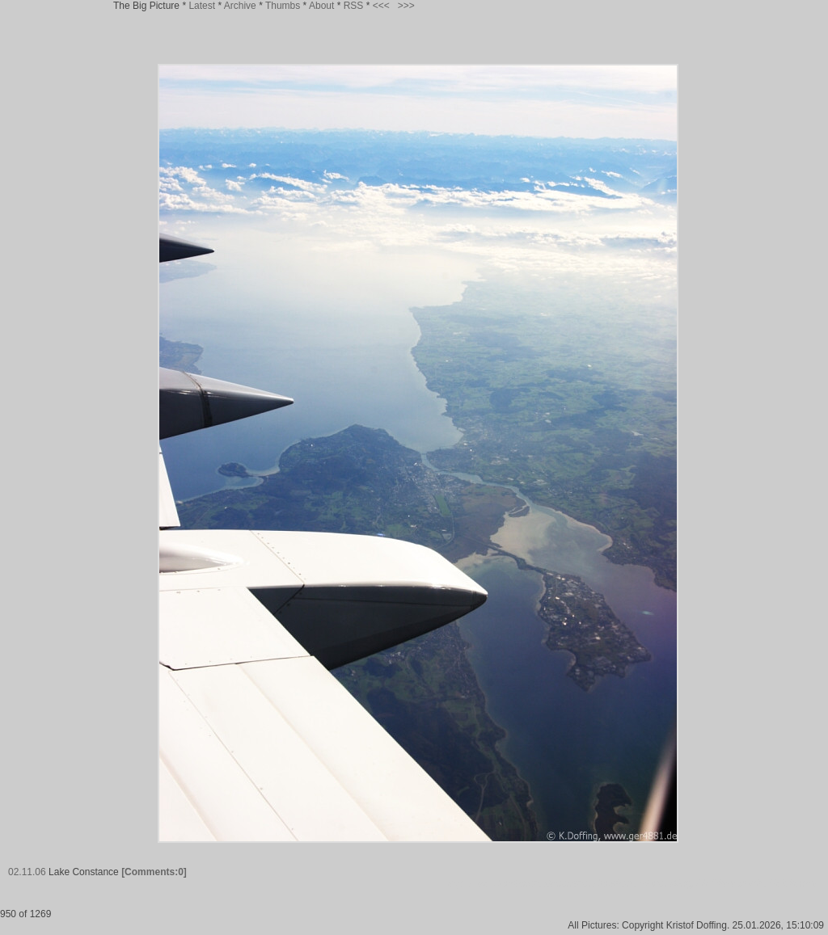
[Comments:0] (154, 872)
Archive (240, 5)
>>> (406, 5)
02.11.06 (27, 872)
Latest (201, 5)
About (321, 5)
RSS (354, 5)
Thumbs (282, 5)
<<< (381, 5)
